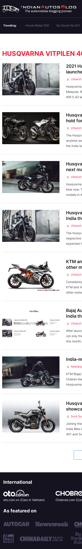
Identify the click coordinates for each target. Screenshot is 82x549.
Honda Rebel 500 (37, 25)
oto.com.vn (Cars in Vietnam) (24, 500)
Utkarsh (74, 79)
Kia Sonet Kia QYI (68, 25)
